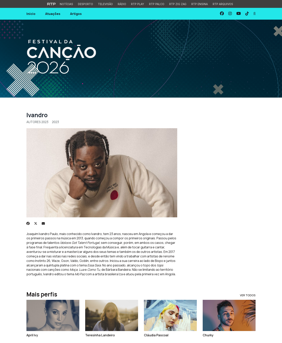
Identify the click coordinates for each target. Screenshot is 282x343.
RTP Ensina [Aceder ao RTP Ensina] (199, 4)
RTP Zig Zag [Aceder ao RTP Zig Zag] (177, 4)
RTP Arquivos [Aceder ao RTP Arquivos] (223, 4)
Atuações (52, 14)
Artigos (76, 14)
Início (30, 14)
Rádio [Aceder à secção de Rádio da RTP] (122, 4)
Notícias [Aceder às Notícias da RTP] (66, 4)
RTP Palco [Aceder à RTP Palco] (156, 4)
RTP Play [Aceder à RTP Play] (137, 4)
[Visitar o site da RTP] (51, 4)
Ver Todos (248, 295)
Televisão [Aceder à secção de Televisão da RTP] (105, 4)
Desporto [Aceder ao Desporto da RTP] (85, 4)
